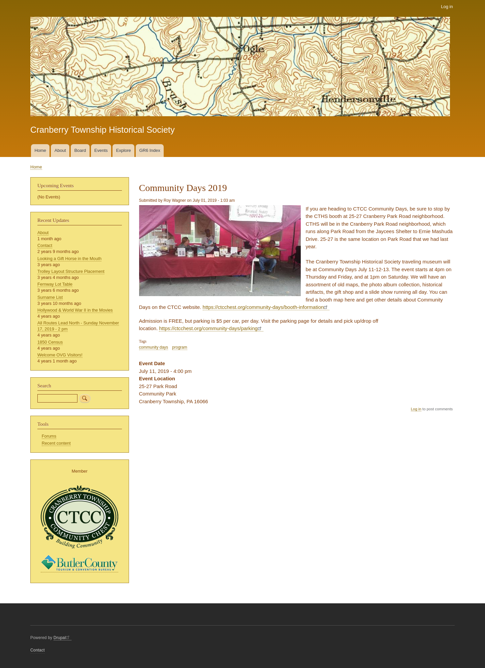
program (179, 347)
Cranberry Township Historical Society (102, 129)
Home (40, 150)
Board (80, 150)
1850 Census (50, 342)
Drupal (62, 637)
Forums (49, 436)
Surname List (50, 297)
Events (101, 150)
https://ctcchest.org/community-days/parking (211, 328)
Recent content (56, 443)
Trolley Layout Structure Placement (70, 271)
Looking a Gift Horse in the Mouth (69, 258)
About (60, 150)
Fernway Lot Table (54, 284)
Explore (123, 150)
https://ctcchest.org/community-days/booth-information (266, 307)
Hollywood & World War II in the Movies (75, 310)
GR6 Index (149, 150)
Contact (44, 245)
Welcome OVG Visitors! (60, 354)
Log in (447, 6)
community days (153, 347)
